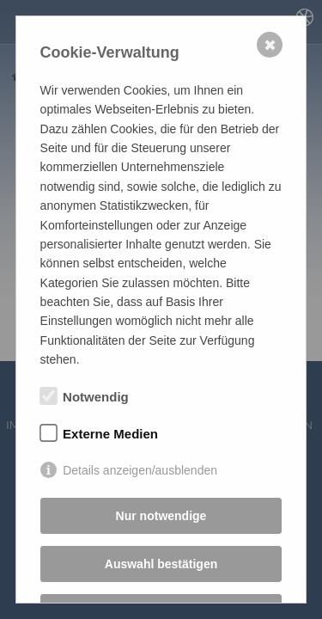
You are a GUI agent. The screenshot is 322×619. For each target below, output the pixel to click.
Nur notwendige (161, 516)
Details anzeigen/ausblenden (140, 470)
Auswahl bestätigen (161, 564)
